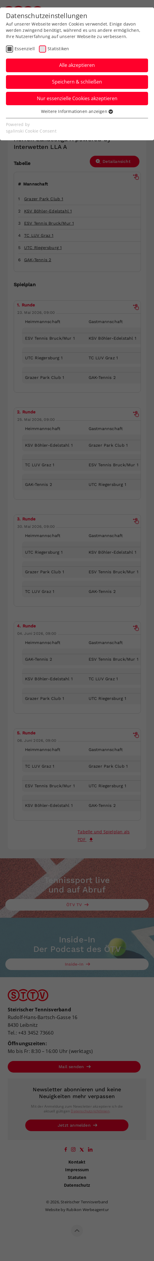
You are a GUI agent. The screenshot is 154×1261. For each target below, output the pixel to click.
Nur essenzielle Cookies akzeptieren (77, 98)
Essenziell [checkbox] (25, 48)
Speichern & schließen (77, 81)
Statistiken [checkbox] (58, 48)
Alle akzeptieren (77, 65)
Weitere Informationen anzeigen (77, 111)
